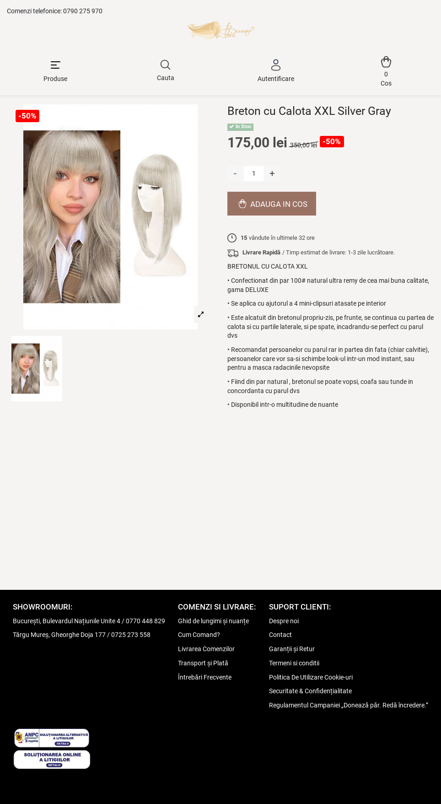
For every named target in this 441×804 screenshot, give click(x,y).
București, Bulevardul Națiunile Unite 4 (66, 621)
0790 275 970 (82, 11)
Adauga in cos (271, 203)
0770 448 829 (145, 621)
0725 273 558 (131, 634)
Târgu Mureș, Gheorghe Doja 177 (59, 634)
